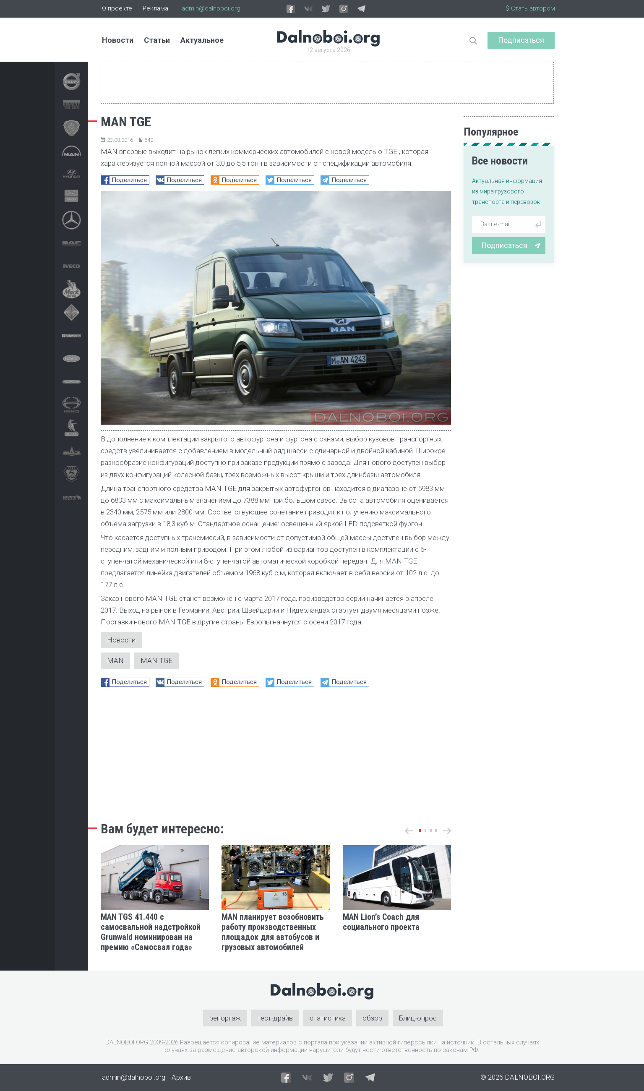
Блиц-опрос (418, 1018)
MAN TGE (156, 661)
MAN (115, 661)
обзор (372, 1018)
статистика (328, 1018)
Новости (117, 40)
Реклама (155, 8)
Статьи (157, 40)
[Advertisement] (276, 752)
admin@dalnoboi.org (211, 8)
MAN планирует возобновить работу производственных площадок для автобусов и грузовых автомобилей (273, 932)
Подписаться (521, 40)
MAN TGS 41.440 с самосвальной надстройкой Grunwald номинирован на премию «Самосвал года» (151, 932)
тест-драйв (275, 1018)
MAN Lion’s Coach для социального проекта (381, 922)
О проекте (117, 8)
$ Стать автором (530, 8)
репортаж (225, 1018)
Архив (181, 1077)
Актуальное (202, 40)
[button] (420, 830)
